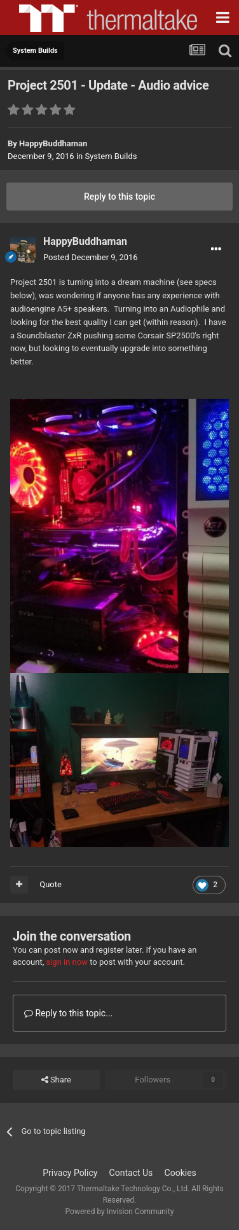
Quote (50, 884)
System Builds (111, 156)
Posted (90, 257)
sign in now (67, 962)
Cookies (180, 1173)
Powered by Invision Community (119, 1211)
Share (56, 1079)
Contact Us (131, 1173)
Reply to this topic (119, 196)
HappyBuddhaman (53, 143)
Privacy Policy (70, 1173)
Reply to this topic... (68, 1013)
